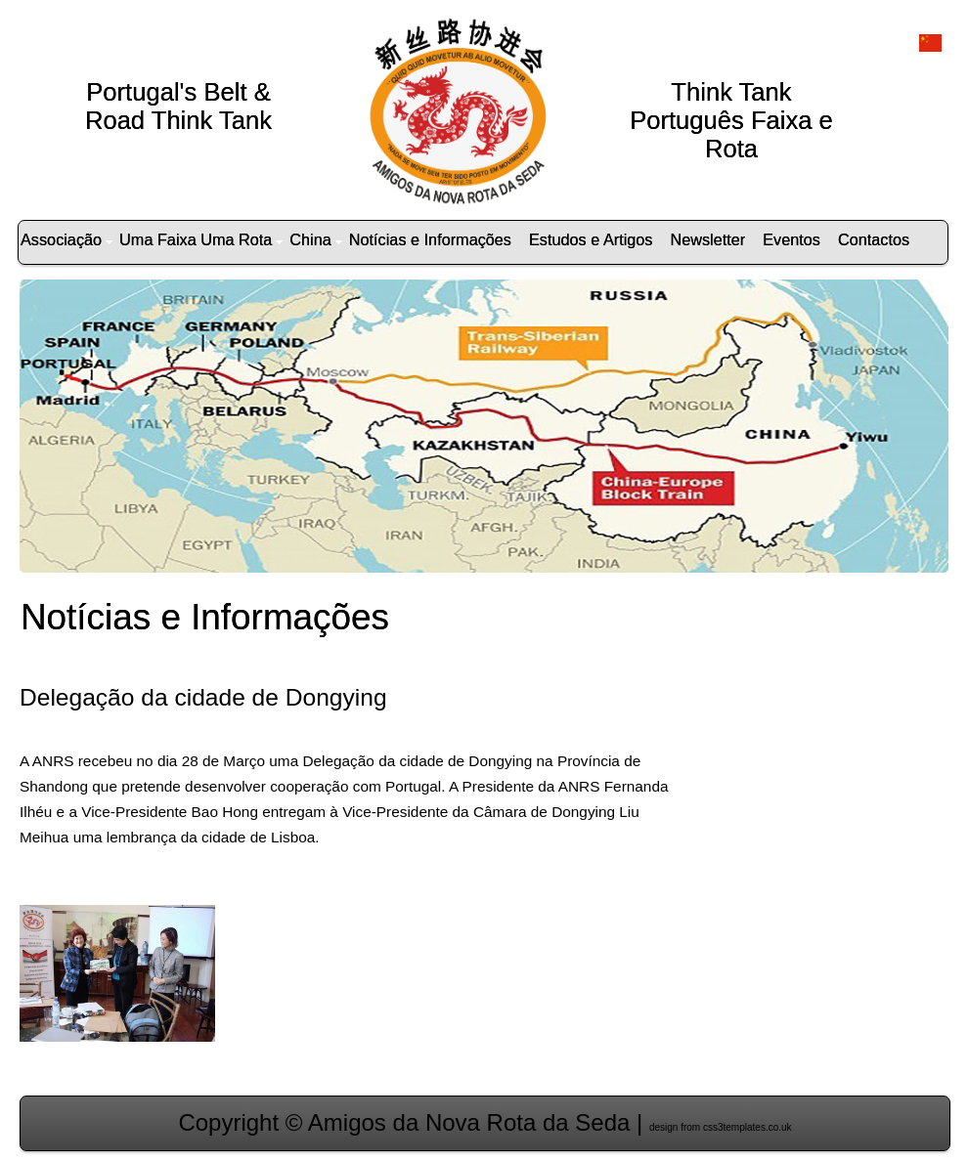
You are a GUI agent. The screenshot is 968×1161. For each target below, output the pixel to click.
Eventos (791, 239)
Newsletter (707, 239)
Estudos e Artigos (590, 239)
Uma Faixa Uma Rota (201, 239)
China (315, 239)
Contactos (873, 239)
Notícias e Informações (430, 239)
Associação (66, 239)
